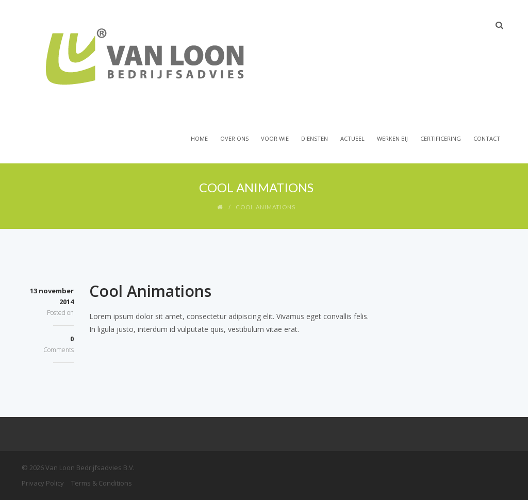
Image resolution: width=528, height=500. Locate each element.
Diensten (314, 138)
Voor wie (275, 138)
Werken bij (392, 138)
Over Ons (234, 138)
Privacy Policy (43, 483)
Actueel (352, 138)
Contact (486, 138)
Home (199, 138)
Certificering (440, 138)
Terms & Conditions (101, 483)
